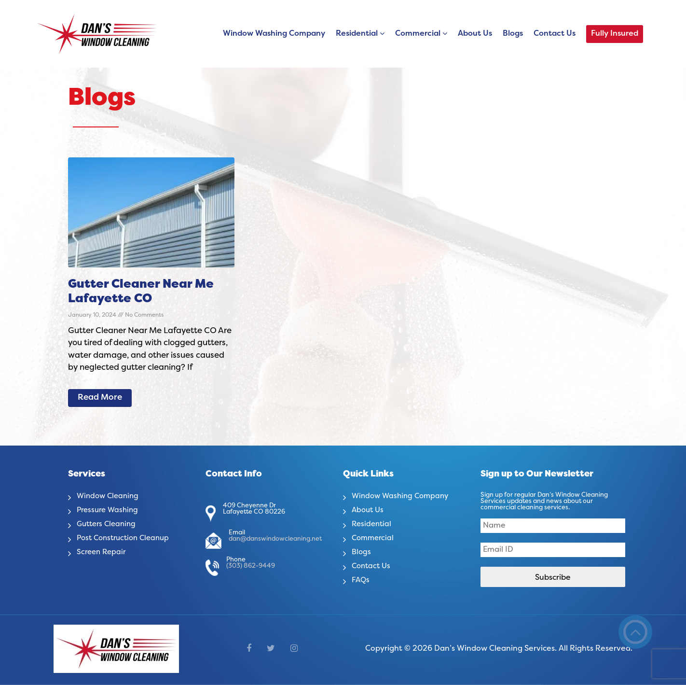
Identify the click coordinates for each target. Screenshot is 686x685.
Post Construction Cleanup (127, 538)
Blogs (513, 34)
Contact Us (555, 34)
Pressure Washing (109, 510)
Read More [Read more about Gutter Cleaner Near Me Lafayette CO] (100, 398)
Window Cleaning (109, 496)
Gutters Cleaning (108, 524)
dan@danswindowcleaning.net (275, 539)
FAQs (361, 580)
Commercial (417, 34)
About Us (475, 34)
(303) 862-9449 (250, 566)
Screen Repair (103, 552)
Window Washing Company (274, 34)
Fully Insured (614, 34)
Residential (357, 34)
